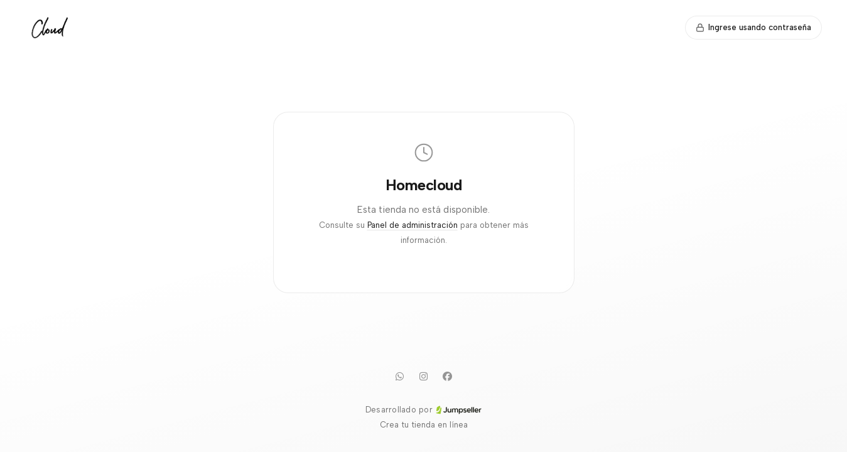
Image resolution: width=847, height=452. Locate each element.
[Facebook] (447, 376)
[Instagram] (424, 376)
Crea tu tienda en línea (424, 424)
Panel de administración (412, 225)
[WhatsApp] (400, 376)
